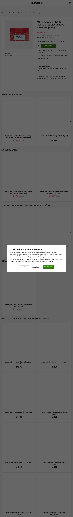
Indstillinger (24, 267)
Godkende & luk (48, 267)
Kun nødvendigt (35, 266)
